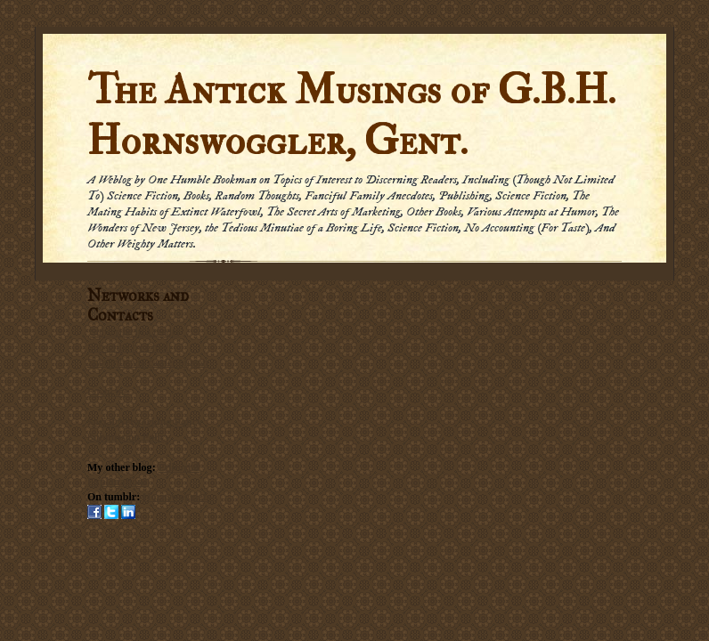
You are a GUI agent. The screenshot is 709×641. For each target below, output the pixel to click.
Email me (107, 391)
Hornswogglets (176, 497)
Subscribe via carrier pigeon (147, 362)
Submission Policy (128, 437)
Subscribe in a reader (135, 332)
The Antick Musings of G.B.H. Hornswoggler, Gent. (351, 115)
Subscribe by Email (129, 347)
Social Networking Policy (144, 422)
